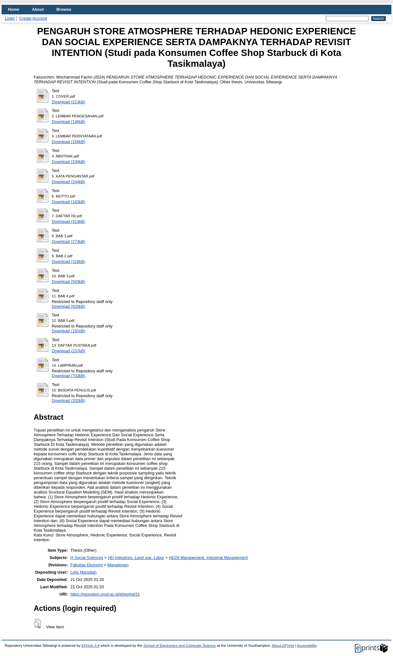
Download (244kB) (68, 181)
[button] (37, 623)
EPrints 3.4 (90, 645)
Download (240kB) (68, 161)
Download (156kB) (68, 141)
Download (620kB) (68, 306)
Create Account (33, 18)
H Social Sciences (86, 557)
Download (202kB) (68, 400)
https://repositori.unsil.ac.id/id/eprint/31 (105, 594)
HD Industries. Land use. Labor (136, 557)
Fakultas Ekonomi (86, 565)
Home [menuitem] (13, 9)
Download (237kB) (68, 351)
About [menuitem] (38, 9)
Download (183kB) (68, 201)
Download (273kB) (68, 241)
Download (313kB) (68, 221)
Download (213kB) (68, 102)
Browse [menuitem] (64, 9)
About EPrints (283, 645)
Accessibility (307, 645)
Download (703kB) (68, 375)
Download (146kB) (68, 121)
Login (10, 18)
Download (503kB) (68, 281)
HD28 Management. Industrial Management (208, 557)
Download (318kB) (68, 261)
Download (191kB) (68, 330)
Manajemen (118, 565)
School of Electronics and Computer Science (179, 645)
